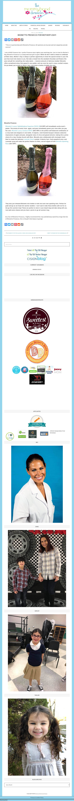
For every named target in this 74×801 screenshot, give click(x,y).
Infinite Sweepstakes (56, 431)
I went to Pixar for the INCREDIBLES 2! (57, 233)
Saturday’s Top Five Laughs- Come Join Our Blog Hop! (21, 233)
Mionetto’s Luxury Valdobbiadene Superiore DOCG (22, 126)
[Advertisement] (37, 397)
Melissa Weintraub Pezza (41, 793)
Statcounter (4, 800)
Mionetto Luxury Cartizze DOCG (22, 130)
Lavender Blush (29, 139)
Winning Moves (37, 269)
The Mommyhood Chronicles (37, 12)
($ (39, 126)
